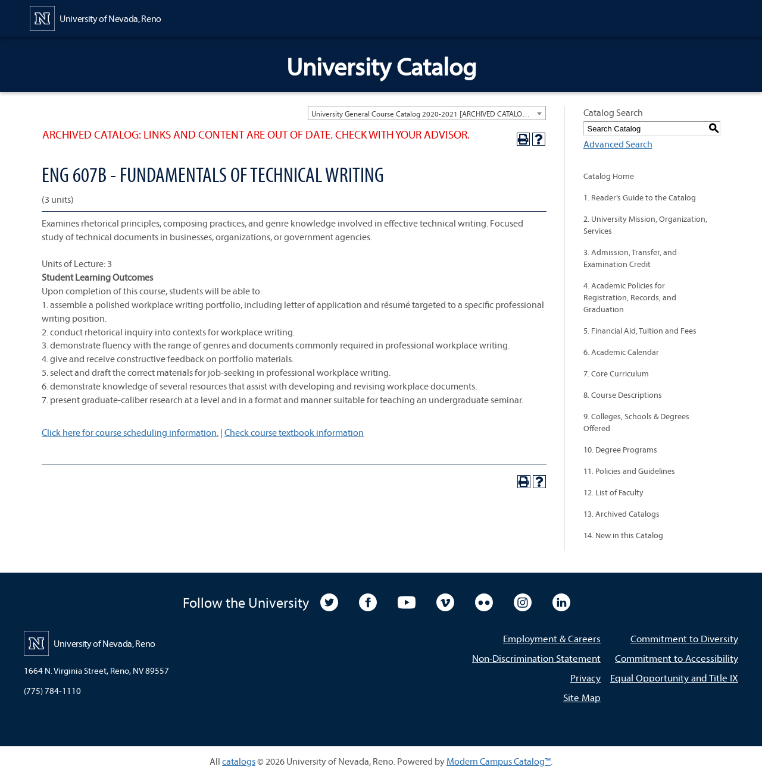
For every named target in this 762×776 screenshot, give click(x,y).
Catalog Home (608, 176)
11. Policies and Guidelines (629, 471)
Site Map (582, 697)
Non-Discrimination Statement (536, 658)
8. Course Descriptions (622, 394)
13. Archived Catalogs (621, 513)
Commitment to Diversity (684, 638)
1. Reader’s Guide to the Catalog (639, 197)
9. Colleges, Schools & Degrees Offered (636, 422)
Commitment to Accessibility (676, 658)
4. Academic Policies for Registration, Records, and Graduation (629, 297)
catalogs (238, 761)
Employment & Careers (552, 638)
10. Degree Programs (620, 449)
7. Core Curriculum (616, 373)
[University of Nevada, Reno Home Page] (95, 17)
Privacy (585, 677)
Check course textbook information (294, 432)
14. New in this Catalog (623, 535)
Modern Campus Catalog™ (498, 761)
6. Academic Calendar (621, 352)
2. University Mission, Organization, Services (645, 224)
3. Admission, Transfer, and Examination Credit (630, 258)
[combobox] (427, 113)
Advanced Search (617, 144)
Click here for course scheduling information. (130, 432)
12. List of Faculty (613, 492)
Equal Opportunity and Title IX (674, 677)
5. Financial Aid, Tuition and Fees (640, 330)
